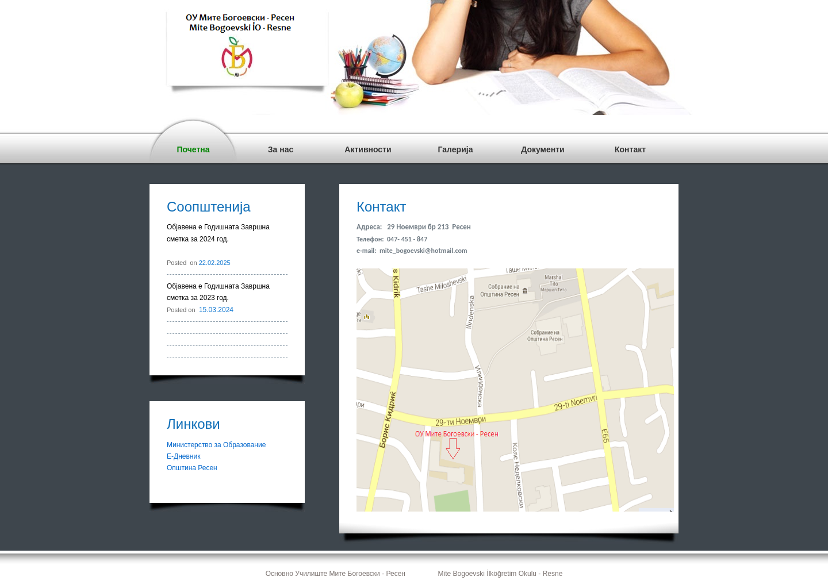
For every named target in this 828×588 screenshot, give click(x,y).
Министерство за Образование (216, 445)
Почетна (193, 149)
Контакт (630, 149)
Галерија (455, 149)
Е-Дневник (183, 456)
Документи (542, 149)
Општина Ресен (192, 468)
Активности (367, 149)
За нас (280, 149)
